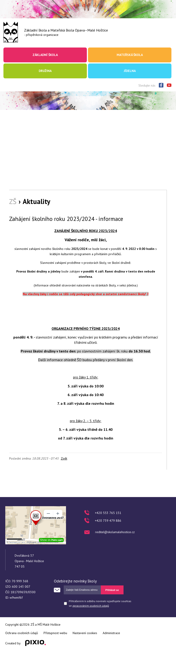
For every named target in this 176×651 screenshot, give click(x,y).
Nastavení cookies (85, 633)
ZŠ (12, 201)
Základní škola (45, 55)
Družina (45, 71)
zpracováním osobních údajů (90, 605)
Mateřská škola (130, 55)
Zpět (64, 458)
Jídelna (130, 71)
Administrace (111, 633)
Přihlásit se (112, 590)
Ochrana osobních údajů (21, 633)
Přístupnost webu (55, 633)
